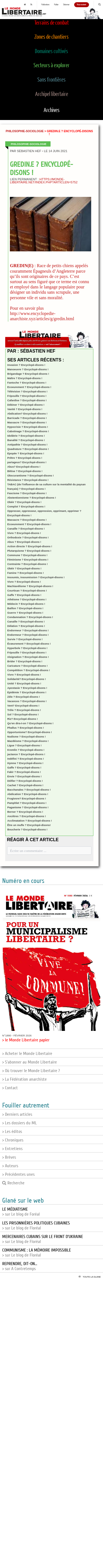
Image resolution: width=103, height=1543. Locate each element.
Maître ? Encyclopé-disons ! (24, 378)
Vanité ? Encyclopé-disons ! (24, 409)
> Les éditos (12, 1131)
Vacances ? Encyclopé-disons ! (27, 701)
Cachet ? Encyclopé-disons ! (25, 785)
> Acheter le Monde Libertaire (27, 1053)
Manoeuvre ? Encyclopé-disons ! (28, 369)
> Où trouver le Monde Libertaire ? (31, 1070)
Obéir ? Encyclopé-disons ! (24, 502)
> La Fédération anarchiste (24, 1079)
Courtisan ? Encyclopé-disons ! (27, 590)
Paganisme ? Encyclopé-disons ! (28, 807)
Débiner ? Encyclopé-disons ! (25, 404)
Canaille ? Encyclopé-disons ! (26, 528)
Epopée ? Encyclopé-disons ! (25, 453)
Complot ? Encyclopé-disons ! (26, 506)
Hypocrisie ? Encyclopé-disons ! (27, 426)
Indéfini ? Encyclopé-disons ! (25, 758)
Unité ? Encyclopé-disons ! (24, 683)
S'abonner (66, 5)
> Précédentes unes (18, 1174)
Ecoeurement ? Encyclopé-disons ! (29, 387)
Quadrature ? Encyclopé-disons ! (28, 448)
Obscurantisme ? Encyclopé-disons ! (30, 475)
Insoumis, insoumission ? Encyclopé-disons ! (36, 577)
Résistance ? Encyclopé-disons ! (28, 479)
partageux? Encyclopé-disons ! (26, 462)
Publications (45, 5)
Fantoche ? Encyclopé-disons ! (26, 382)
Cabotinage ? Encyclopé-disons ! (28, 431)
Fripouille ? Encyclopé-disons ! (26, 395)
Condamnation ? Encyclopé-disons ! (30, 617)
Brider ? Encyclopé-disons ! (24, 661)
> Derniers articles (17, 1114)
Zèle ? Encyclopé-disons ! (23, 696)
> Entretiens (12, 1148)
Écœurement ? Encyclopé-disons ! (29, 643)
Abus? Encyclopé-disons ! (23, 466)
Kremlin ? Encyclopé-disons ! (25, 749)
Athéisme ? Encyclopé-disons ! (26, 599)
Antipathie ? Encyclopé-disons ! (27, 444)
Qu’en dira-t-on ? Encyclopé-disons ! (30, 723)
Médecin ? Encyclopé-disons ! (26, 603)
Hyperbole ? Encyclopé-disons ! (27, 648)
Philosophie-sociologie (25, 131)
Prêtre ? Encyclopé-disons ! (24, 457)
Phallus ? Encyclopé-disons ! (25, 727)
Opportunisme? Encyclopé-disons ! (29, 732)
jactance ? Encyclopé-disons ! (26, 754)
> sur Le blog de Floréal (36, 1226)
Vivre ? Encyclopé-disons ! (24, 533)
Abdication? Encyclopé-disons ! (27, 413)
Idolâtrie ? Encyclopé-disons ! (26, 435)
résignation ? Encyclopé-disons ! (28, 656)
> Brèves (9, 1157)
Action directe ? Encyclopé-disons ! (29, 546)
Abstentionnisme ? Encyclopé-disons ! (31, 497)
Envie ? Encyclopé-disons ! (24, 776)
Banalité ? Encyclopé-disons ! (26, 440)
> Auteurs (10, 1165)
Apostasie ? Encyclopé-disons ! (27, 687)
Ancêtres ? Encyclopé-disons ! (26, 816)
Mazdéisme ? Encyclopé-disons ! (28, 740)
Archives (52, 110)
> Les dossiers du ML (19, 1122)
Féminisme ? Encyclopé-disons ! (27, 559)
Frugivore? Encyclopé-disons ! (26, 798)
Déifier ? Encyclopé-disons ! (25, 780)
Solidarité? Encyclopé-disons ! (26, 679)
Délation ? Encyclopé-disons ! (26, 625)
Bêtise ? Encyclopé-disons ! (25, 471)
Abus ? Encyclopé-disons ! (24, 541)
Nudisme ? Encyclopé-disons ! (26, 736)
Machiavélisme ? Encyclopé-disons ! (30, 586)
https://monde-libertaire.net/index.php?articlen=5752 (43, 181)
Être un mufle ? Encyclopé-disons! (29, 825)
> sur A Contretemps (19, 1266)
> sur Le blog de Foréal (21, 1212)
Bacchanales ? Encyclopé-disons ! (29, 789)
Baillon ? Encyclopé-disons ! (25, 608)
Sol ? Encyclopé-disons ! (23, 714)
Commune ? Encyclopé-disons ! (27, 555)
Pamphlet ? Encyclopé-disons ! (26, 802)
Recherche (13, 1182)
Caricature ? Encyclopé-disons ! (27, 665)
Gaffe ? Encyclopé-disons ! (24, 594)
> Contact (10, 1087)
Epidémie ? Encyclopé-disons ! (26, 692)
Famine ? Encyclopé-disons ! (25, 572)
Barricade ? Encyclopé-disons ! (27, 417)
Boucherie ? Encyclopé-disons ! (27, 829)
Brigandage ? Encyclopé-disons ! (28, 373)
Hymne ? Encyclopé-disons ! (25, 763)
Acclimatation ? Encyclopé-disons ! (29, 820)
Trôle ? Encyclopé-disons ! (24, 709)
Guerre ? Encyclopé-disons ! (25, 612)
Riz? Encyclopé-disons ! (22, 718)
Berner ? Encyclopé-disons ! (25, 811)
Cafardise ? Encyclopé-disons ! (27, 400)
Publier (56, 5)
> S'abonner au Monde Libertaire (29, 1062)
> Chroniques (12, 1140)
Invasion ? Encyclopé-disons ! (26, 364)
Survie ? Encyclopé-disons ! (25, 639)
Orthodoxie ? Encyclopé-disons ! (28, 537)
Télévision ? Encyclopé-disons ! (27, 391)
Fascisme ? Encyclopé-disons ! (27, 493)
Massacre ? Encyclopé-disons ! (27, 422)
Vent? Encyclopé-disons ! (23, 705)
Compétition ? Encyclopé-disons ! (28, 670)
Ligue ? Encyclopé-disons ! (24, 745)
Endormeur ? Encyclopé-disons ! (28, 630)
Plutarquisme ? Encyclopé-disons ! (29, 550)
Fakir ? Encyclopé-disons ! (24, 771)
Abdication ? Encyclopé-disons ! (27, 794)
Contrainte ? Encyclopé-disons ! (27, 563)
